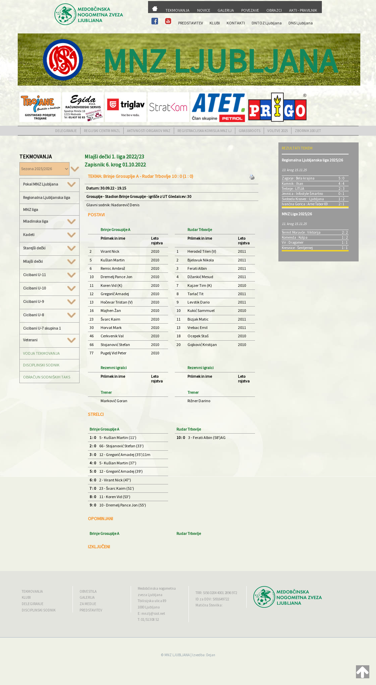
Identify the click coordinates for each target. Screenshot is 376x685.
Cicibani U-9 (49, 301)
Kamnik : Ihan (292, 183)
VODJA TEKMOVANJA (41, 353)
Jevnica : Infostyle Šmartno (302, 193)
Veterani (49, 340)
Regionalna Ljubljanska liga (46, 197)
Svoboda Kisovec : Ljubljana (303, 199)
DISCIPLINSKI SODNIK (41, 364)
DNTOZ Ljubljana (267, 22)
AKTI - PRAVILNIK (303, 10)
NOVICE (203, 10)
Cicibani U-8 (49, 315)
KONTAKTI (236, 22)
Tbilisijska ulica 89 (152, 600)
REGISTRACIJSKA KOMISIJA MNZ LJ (204, 130)
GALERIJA (226, 10)
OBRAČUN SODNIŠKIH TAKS (46, 376)
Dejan (210, 655)
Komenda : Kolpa (294, 237)
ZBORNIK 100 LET (308, 130)
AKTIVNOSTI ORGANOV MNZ (148, 130)
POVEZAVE (250, 10)
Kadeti (49, 234)
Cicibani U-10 (49, 288)
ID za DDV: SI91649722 (212, 599)
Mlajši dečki (49, 261)
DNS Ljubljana (300, 22)
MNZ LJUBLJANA (177, 655)
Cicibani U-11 (49, 274)
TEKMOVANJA (177, 10)
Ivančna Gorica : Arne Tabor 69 (305, 204)
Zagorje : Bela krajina (298, 178)
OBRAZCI (274, 10)
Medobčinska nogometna (157, 588)
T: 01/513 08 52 (148, 619)
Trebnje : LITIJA (293, 188)
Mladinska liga (49, 221)
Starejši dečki (49, 248)
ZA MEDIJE (88, 603)
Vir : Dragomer (292, 242)
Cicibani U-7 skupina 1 (42, 328)
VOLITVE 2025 (277, 130)
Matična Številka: (209, 605)
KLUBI (215, 22)
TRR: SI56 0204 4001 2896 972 (216, 592)
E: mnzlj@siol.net (151, 613)
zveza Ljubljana (150, 594)
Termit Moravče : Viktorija (301, 232)
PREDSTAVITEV (190, 22)
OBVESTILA (88, 591)
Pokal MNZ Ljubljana (49, 184)
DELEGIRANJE (66, 130)
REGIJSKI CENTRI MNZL (102, 130)
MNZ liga (30, 209)
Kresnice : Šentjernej (297, 247)
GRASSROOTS (249, 130)
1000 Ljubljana (149, 607)
